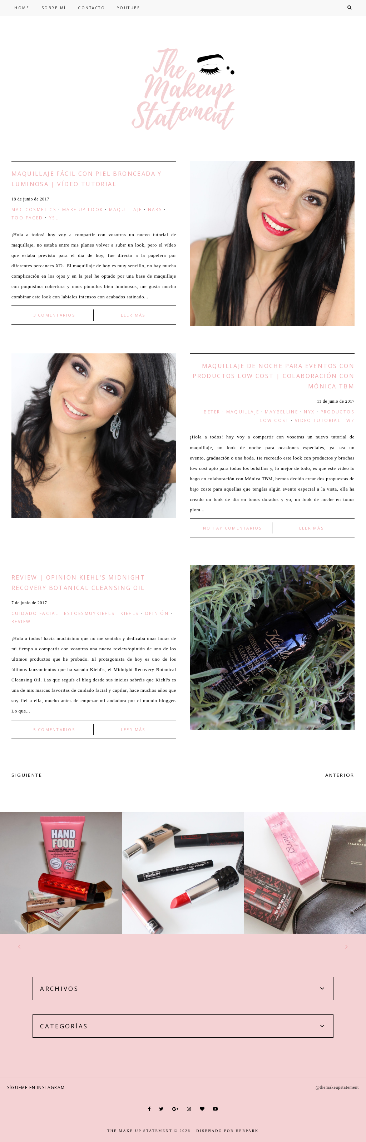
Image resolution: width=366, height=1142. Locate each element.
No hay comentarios (232, 528)
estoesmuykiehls (89, 613)
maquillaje (125, 209)
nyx (309, 411)
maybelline (281, 411)
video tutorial (318, 420)
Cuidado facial (34, 613)
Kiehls (129, 613)
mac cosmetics (33, 209)
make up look (82, 209)
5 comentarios (54, 729)
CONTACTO (91, 7)
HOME (21, 7)
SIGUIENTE (27, 775)
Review (21, 621)
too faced (27, 217)
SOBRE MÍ (53, 7)
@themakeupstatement (337, 1087)
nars (155, 209)
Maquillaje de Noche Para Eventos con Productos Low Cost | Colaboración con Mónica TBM (274, 376)
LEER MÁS (133, 315)
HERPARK (247, 1131)
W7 (350, 420)
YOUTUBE (128, 7)
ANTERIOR (340, 775)
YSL (54, 217)
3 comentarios (54, 315)
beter (212, 411)
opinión (157, 613)
